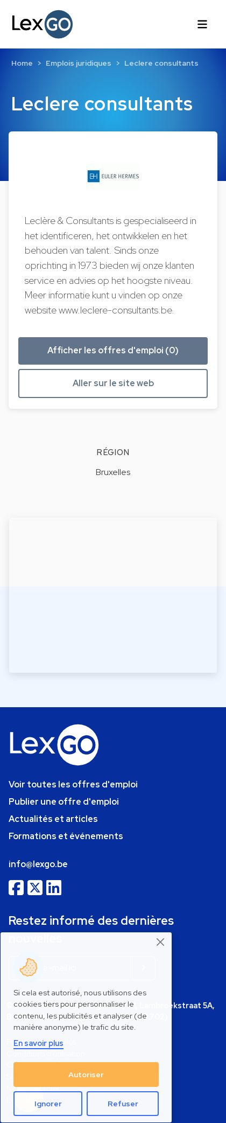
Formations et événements (66, 836)
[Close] (161, 942)
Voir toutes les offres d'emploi (73, 784)
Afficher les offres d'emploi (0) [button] (113, 350)
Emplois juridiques (78, 63)
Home (22, 63)
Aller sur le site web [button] (113, 383)
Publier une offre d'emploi (64, 801)
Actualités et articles (53, 819)
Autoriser (86, 1074)
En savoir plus (38, 1043)
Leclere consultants (161, 63)
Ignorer (48, 1103)
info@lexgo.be (38, 864)
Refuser (123, 1103)
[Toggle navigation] (202, 24)
